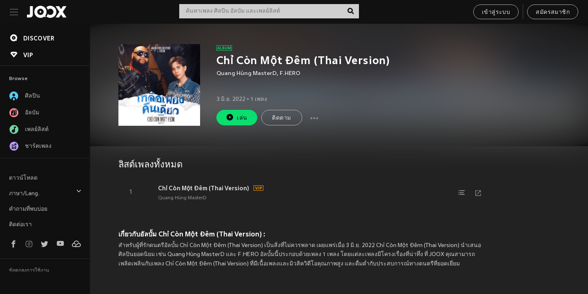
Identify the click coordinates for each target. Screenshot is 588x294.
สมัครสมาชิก (553, 12)
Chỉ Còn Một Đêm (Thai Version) (203, 188)
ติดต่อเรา (20, 225)
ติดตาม (281, 118)
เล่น (236, 117)
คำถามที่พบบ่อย (28, 209)
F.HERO (290, 74)
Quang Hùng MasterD (246, 74)
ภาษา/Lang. (45, 192)
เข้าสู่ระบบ (496, 12)
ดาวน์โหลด (23, 178)
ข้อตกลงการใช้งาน (29, 271)
